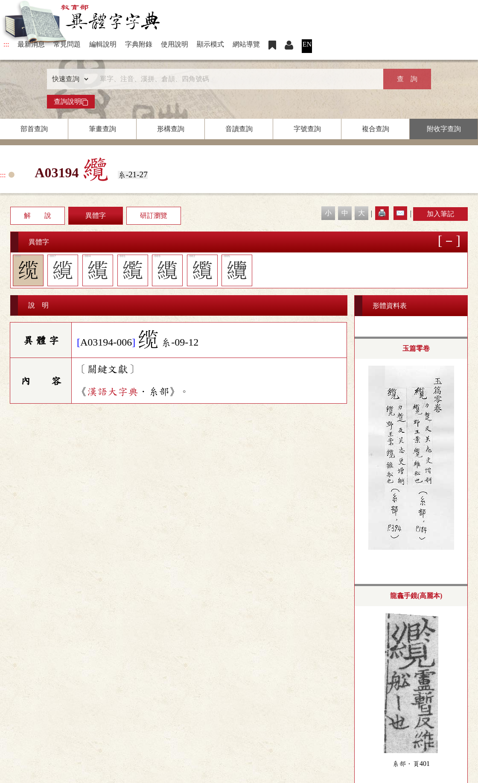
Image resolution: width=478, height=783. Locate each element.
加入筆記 (440, 213)
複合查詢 (375, 128)
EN (307, 44)
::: (6, 44)
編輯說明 (103, 44)
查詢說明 (71, 102)
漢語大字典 (112, 392)
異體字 (95, 215)
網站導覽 (246, 44)
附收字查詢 (444, 128)
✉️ (400, 213)
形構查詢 (170, 128)
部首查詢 (34, 128)
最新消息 (31, 44)
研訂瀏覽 (153, 215)
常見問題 (67, 44)
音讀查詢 (239, 128)
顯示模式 (210, 44)
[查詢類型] (68, 79)
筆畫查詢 (102, 128)
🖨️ (382, 213)
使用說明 (174, 44)
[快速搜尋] (236, 79)
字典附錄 (138, 44)
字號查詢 (307, 128)
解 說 (37, 215)
